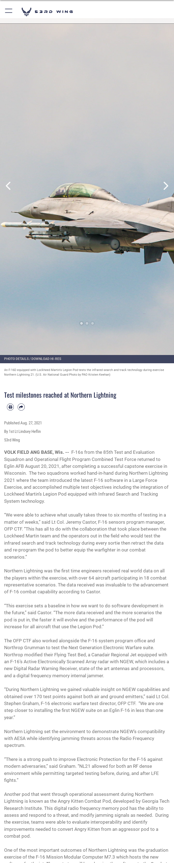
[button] (9, 11)
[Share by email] (21, 406)
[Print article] (10, 406)
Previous (8, 186)
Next (165, 186)
